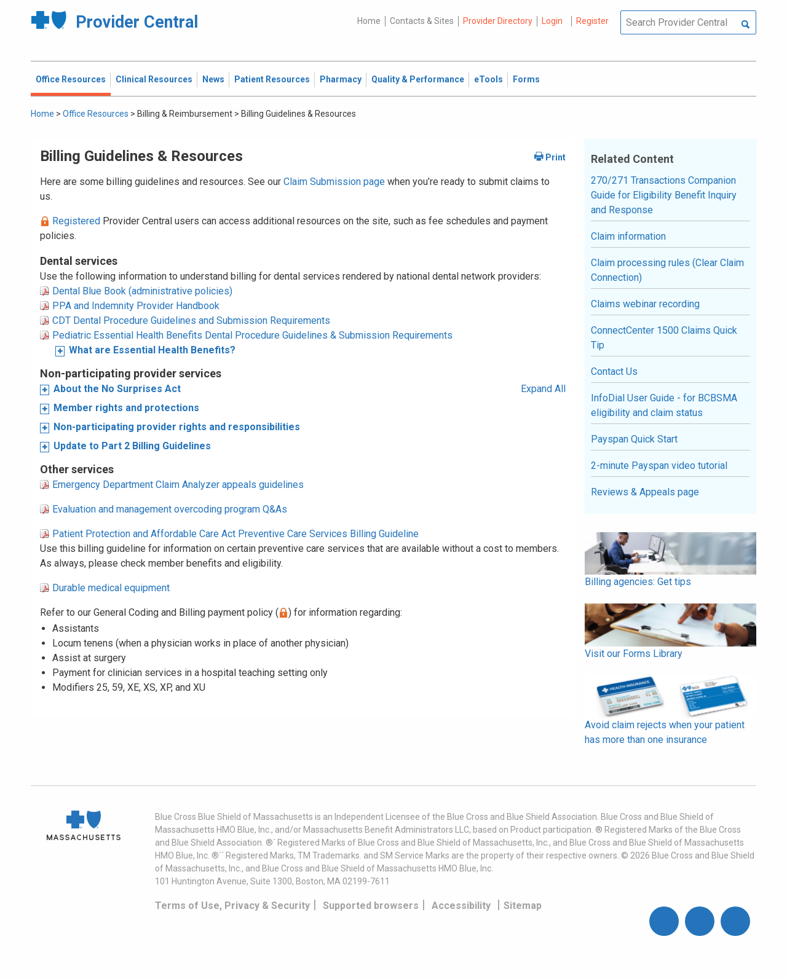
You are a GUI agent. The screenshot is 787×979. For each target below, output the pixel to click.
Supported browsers (371, 905)
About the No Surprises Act (117, 389)
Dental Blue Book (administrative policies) (142, 291)
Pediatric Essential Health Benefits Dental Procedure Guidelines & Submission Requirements (252, 335)
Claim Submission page (334, 181)
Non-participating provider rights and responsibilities (176, 427)
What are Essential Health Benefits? (152, 350)
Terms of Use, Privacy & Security (232, 905)
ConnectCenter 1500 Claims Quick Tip (664, 337)
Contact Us (614, 371)
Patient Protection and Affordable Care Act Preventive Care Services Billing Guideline (235, 534)
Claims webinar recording (645, 304)
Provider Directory (497, 21)
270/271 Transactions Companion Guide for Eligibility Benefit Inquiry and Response (664, 195)
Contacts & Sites (422, 21)
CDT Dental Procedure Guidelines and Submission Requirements (191, 320)
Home (369, 21)
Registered (76, 221)
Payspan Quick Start (634, 439)
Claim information (628, 236)
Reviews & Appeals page (645, 492)
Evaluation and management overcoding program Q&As (169, 509)
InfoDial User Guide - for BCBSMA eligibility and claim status (664, 405)
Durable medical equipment (111, 588)
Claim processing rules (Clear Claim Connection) (667, 270)
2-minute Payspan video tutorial (659, 465)
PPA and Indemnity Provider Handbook (135, 306)
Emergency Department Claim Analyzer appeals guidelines (178, 484)
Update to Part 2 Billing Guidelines (132, 446)
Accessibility (461, 905)
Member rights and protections (126, 408)
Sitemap (523, 905)
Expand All (543, 389)
